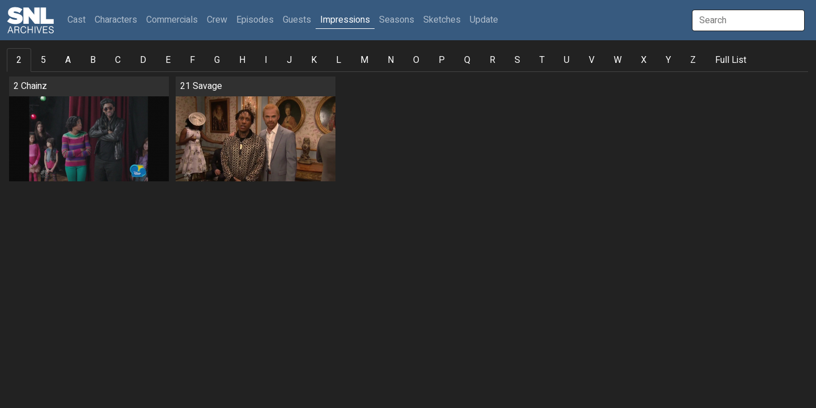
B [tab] (93, 60)
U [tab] (567, 60)
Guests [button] (297, 20)
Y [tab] (668, 60)
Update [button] (484, 20)
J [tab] (289, 60)
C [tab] (118, 60)
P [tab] (442, 60)
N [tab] (391, 60)
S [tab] (517, 60)
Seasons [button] (396, 20)
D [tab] (143, 60)
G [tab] (217, 60)
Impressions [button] (345, 20)
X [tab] (644, 60)
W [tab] (618, 60)
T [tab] (542, 60)
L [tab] (338, 60)
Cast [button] (78, 19)
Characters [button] (116, 20)
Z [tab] (693, 60)
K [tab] (314, 60)
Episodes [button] (255, 20)
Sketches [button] (442, 20)
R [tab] (492, 60)
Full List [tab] (730, 60)
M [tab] (364, 60)
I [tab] (266, 60)
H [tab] (242, 60)
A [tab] (68, 60)
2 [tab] (19, 60)
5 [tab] (43, 60)
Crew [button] (217, 20)
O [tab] (416, 60)
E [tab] (168, 60)
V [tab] (591, 60)
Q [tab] (467, 60)
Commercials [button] (172, 20)
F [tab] (192, 60)
